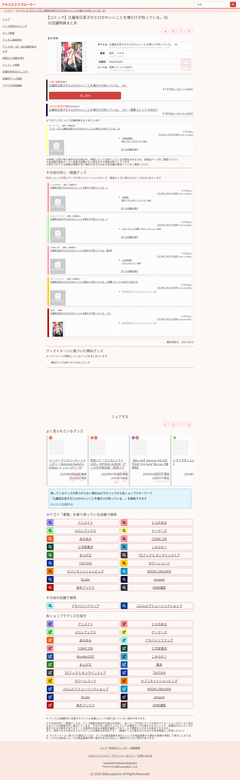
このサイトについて (99, 755)
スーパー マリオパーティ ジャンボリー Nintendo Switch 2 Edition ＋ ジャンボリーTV (67, 464)
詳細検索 (135, 748)
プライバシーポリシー (123, 755)
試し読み (85, 95)
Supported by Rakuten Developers (120, 762)
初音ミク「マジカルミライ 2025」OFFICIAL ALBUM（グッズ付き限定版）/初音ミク (108, 464)
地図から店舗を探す (13, 58)
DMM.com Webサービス (126, 766)
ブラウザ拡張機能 (12, 85)
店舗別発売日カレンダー (15, 71)
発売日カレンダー (119, 748)
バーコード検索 (11, 65)
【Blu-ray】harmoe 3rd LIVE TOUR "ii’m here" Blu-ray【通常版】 (150, 464)
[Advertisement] (120, 390)
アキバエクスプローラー (19, 4)
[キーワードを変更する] (61, 504)
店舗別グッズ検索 (12, 78)
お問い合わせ (145, 755)
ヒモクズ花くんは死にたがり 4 (191, 462)
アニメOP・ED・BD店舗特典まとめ (19, 49)
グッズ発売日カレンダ (14, 26)
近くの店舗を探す (129, 149)
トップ (8, 10)
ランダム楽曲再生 (12, 40)
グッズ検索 (8, 33)
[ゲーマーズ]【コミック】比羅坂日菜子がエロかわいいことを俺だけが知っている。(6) (60, 10)
